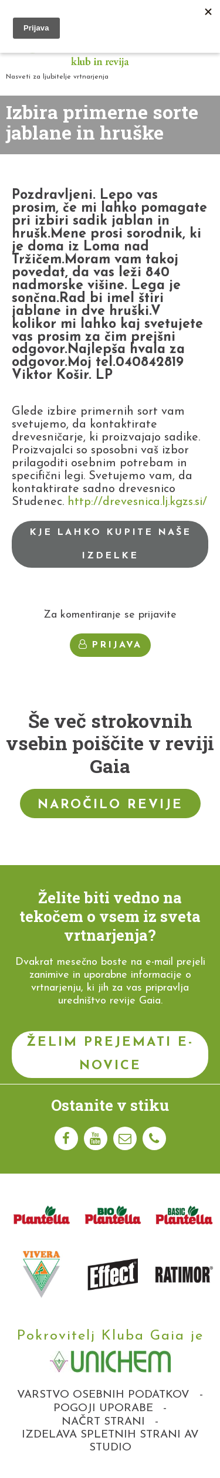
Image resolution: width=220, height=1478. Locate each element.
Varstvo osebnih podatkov (103, 1395)
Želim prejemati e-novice (110, 1054)
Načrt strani (103, 1422)
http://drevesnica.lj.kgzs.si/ (135, 502)
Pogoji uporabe (103, 1408)
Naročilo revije (110, 805)
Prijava (110, 644)
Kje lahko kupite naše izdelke (110, 544)
